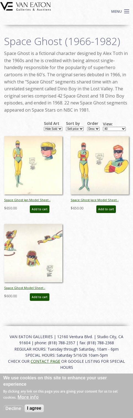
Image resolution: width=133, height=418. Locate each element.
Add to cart (39, 209)
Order (92, 123)
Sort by (73, 123)
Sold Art (51, 123)
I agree (34, 408)
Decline (13, 408)
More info (28, 397)
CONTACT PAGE (45, 361)
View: (108, 124)
